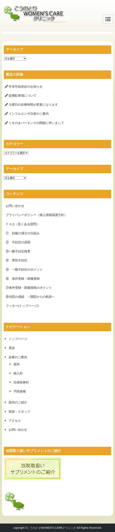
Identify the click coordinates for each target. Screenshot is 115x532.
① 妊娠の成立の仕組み (23, 233)
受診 (12, 348)
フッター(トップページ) (22, 305)
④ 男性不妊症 (16, 260)
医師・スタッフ (19, 411)
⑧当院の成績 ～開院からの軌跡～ (30, 296)
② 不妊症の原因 (18, 242)
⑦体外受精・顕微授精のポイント (29, 287)
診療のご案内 (18, 357)
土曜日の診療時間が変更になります (33, 104)
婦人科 (18, 373)
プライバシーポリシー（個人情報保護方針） (36, 215)
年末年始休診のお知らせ (25, 86)
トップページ (18, 338)
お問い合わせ (15, 205)
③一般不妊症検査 (18, 251)
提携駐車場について (22, 95)
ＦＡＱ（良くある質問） (22, 224)
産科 (16, 364)
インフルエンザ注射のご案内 (29, 113)
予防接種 (19, 391)
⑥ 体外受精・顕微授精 (23, 278)
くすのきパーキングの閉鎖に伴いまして (36, 123)
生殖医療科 (21, 382)
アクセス (15, 420)
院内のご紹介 (18, 402)
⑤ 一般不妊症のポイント (24, 269)
